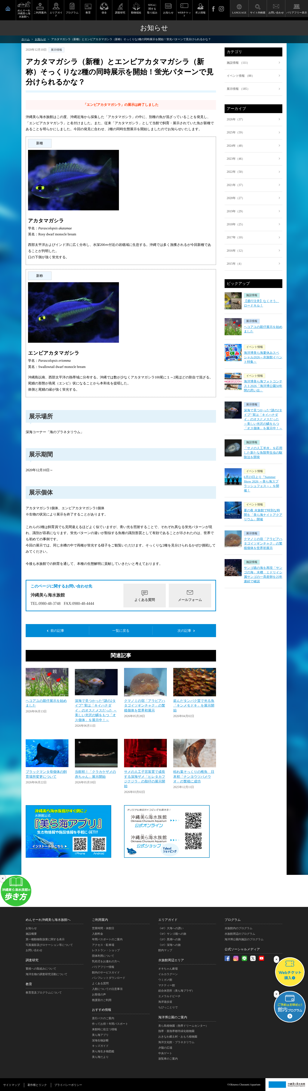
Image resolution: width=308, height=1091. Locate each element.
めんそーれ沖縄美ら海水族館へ (24, 13)
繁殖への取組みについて (41, 968)
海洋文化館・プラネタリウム (176, 1042)
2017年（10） (236, 237)
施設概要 (31, 933)
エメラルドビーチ (169, 996)
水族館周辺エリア (171, 960)
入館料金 (97, 933)
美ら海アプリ (100, 1034)
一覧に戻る (120, 630)
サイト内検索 (257, 12)
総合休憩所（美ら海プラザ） (176, 990)
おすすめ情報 (101, 1009)
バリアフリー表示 (296, 12)
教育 (88, 12)
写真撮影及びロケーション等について (49, 944)
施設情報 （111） (238, 62)
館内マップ (165, 950)
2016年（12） (236, 250)
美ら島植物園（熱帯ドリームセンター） (183, 1025)
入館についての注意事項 (107, 989)
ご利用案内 (40, 12)
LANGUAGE (239, 12)
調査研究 (120, 12)
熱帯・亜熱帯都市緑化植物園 (176, 1031)
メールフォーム (190, 600)
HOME (8, 8)
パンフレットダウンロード (108, 977)
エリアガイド (56, 14)
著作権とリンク (37, 1085)
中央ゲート (165, 1053)
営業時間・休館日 (103, 928)
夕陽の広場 (165, 1047)
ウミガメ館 (165, 979)
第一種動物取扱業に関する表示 (45, 939)
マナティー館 (166, 985)
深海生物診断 (100, 1040)
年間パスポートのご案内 (107, 939)
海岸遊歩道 (165, 1001)
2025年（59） (236, 132)
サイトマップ (11, 1085)
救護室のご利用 (101, 1000)
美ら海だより (100, 1057)
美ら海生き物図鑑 (103, 1051)
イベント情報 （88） (241, 75)
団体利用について (103, 955)
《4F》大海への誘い (171, 928)
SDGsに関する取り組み (152, 8)
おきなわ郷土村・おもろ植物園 (177, 1036)
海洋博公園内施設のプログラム (244, 939)
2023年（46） (236, 158)
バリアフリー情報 (103, 966)
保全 (104, 12)
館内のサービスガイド (106, 972)
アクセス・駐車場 (103, 944)
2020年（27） (236, 198)
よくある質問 (144, 600)
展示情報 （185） (238, 88)
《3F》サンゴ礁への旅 (172, 933)
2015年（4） (235, 263)
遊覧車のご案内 (168, 1058)
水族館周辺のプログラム (240, 933)
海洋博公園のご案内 (172, 1017)
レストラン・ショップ (106, 950)
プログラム (72, 12)
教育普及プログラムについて (44, 992)
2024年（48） (236, 145)
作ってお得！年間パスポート (110, 1023)
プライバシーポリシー (68, 1085)
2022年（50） (236, 171)
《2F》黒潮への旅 (169, 939)
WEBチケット (184, 14)
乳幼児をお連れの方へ (106, 961)
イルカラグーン (168, 974)
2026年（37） (236, 119)
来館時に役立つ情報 (104, 1029)
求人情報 (200, 12)
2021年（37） (236, 185)
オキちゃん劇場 (168, 968)
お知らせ (168, 12)
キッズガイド (100, 1045)
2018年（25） (236, 224)
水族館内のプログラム (238, 928)
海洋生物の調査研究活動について (46, 974)
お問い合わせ (276, 12)
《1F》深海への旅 (169, 944)
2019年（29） (236, 211)
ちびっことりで (168, 1007)
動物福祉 (136, 12)
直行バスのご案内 (103, 1018)
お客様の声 (99, 994)
